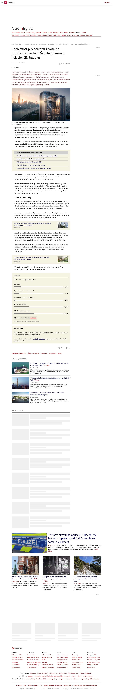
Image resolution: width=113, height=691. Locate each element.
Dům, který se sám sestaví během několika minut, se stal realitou (37, 156)
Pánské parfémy (94, 679)
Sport (54, 35)
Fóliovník (79, 676)
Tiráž (41, 685)
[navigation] (2, 2)
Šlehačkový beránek (62, 664)
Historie (39, 35)
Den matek (15, 662)
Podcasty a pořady (47, 35)
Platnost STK (91, 667)
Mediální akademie (49, 685)
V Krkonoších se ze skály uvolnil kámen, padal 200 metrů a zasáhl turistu (85, 579)
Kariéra (36, 685)
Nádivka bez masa (47, 657)
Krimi (61, 32)
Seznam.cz (107, 2)
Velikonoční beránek (62, 655)
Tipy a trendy (17, 227)
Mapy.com (33, 673)
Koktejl (84, 32)
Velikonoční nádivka (47, 655)
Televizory (76, 679)
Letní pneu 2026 (91, 655)
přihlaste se (33, 317)
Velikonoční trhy (53, 673)
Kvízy (58, 35)
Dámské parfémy (52, 679)
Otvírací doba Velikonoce (34, 662)
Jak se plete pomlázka (33, 657)
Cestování (33, 35)
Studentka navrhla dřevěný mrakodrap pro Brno (31, 159)
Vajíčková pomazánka (48, 667)
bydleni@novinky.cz (39, 339)
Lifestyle (78, 32)
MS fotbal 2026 (76, 664)
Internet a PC (15, 35)
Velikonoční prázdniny (33, 664)
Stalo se (23, 32)
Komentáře (56, 32)
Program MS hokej (77, 662)
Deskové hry (69, 679)
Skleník (73, 676)
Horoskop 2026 (16, 667)
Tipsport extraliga (77, 657)
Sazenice (30, 676)
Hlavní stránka (16, 32)
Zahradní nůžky (58, 676)
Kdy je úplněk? (16, 664)
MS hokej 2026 (76, 659)
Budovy (60, 353)
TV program (75, 35)
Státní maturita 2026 (17, 659)
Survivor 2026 (63, 673)
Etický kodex (58, 685)
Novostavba (35, 353)
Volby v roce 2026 (16, 655)
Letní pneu (61, 679)
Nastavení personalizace (90, 685)
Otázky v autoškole (92, 664)
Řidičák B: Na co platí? (93, 662)
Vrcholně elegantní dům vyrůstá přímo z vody (31, 165)
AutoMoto (22, 35)
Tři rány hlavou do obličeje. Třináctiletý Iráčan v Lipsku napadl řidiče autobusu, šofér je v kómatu (72, 538)
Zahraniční (38, 32)
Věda (27, 35)
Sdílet (67, 64)
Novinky (14, 62)
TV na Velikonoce (31, 667)
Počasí (69, 35)
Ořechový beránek (62, 662)
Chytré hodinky (85, 679)
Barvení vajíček (31, 655)
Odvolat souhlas (77, 685)
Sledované (89, 35)
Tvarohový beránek (62, 657)
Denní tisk (82, 35)
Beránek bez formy (62, 667)
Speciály (64, 35)
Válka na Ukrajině (47, 32)
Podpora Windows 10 (86, 673)
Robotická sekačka (47, 676)
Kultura (66, 32)
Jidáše (43, 659)
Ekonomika (72, 32)
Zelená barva (52, 353)
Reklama (30, 685)
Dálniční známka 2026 (93, 657)
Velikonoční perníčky (47, 664)
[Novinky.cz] (22, 29)
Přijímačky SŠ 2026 (17, 657)
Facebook (18, 685)
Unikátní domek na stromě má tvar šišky (29, 162)
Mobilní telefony (30, 679)
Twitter (24, 685)
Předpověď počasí (42, 673)
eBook (61, 64)
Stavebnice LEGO (41, 679)
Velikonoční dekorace (32, 659)
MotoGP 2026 (76, 667)
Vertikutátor (38, 676)
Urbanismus (44, 353)
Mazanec (44, 662)
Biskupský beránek (62, 659)
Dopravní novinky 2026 (93, 659)
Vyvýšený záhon (87, 676)
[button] (41, 104)
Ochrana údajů (68, 685)
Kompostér (67, 676)
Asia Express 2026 (73, 673)
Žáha (29, 353)
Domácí (28, 32)
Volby (32, 32)
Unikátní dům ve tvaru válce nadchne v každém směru (34, 168)
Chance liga (75, 655)
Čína (25, 353)
